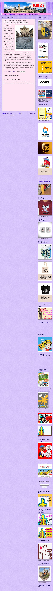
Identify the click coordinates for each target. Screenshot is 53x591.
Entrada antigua (31, 113)
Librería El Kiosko (33, 14)
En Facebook (12, 14)
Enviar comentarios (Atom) (11, 115)
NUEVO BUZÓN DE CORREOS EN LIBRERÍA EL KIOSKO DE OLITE (44, 181)
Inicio (5, 14)
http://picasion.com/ (41, 87)
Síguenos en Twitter (22, 14)
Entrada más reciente (7, 113)
